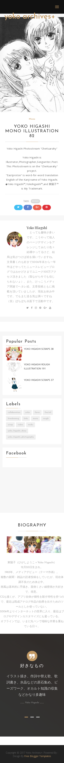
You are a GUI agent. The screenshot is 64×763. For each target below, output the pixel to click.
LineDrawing (13, 419)
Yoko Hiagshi (37, 227)
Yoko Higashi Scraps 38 (39, 348)
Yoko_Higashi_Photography (21, 437)
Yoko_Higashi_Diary (17, 431)
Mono (32, 119)
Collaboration (14, 412)
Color (27, 412)
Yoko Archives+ (29, 16)
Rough (46, 419)
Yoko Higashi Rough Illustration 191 (37, 366)
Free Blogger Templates (37, 756)
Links (26, 419)
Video (20, 425)
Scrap (10, 425)
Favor (37, 412)
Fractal (48, 412)
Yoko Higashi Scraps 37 (39, 380)
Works (30, 425)
